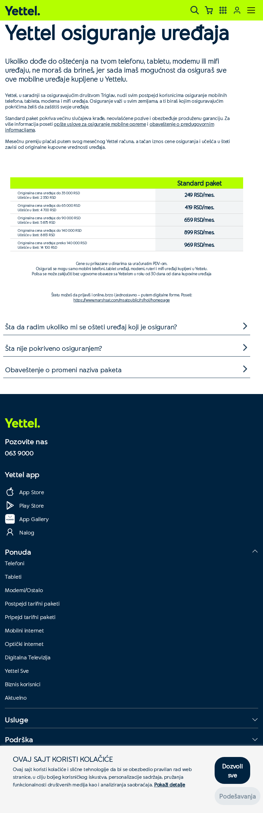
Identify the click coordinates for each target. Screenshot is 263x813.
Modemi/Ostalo (24, 589)
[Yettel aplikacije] (223, 10)
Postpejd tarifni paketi (32, 603)
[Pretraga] (195, 10)
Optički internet (24, 643)
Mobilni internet (24, 630)
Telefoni (14, 563)
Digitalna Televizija (27, 657)
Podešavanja (237, 796)
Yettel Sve (17, 670)
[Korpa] (209, 10)
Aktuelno (16, 697)
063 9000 (19, 453)
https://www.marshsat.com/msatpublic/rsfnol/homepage (121, 299)
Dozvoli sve (232, 770)
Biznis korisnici (22, 684)
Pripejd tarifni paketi (30, 616)
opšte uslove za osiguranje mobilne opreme (100, 124)
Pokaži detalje (169, 784)
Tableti (13, 576)
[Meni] (251, 10)
